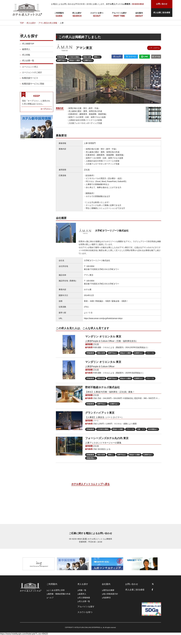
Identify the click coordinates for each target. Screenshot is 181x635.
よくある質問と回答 (56, 590)
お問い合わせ (131, 584)
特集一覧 (82, 590)
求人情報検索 (84, 598)
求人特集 (26, 56)
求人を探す (77, 13)
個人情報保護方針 (110, 594)
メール (156, 57)
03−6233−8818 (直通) (78, 539)
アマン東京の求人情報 (47, 23)
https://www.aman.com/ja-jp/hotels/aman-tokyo (103, 318)
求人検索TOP (28, 45)
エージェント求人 (30, 68)
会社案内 (139, 13)
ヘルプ (51, 598)
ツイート (131, 57)
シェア (117, 57)
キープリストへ (46, 110)
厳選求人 (26, 51)
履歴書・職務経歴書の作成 (59, 594)
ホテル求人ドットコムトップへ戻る (90, 484)
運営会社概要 (108, 590)
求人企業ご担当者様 (161, 12)
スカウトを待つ (96, 13)
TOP (22, 23)
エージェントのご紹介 (32, 74)
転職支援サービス (30, 79)
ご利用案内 (59, 13)
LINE (144, 57)
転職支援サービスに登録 (33, 85)
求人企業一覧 (28, 62)
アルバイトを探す (119, 13)
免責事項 (107, 598)
